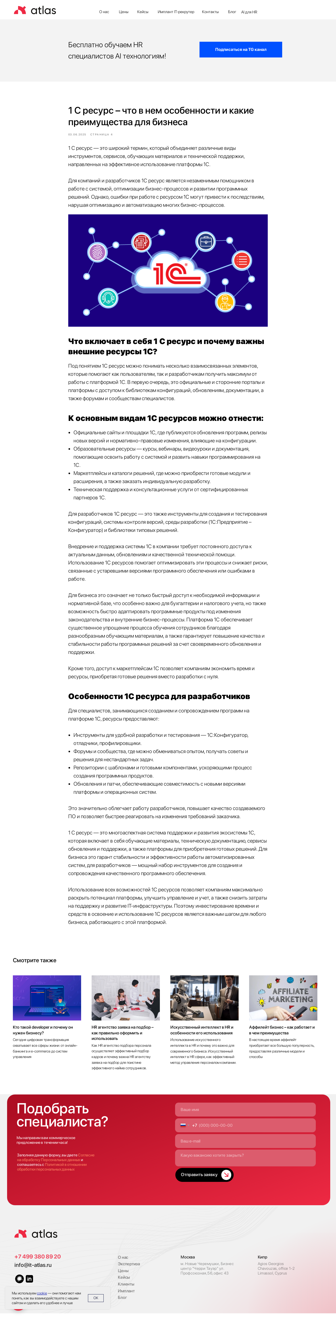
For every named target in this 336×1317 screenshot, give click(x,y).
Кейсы (142, 11)
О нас (104, 11)
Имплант (126, 1294)
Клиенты (126, 1287)
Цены (123, 11)
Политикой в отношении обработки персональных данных (51, 1171)
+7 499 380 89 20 (37, 1260)
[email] (245, 1145)
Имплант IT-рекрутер (176, 11)
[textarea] (245, 1161)
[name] (245, 1113)
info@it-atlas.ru (33, 1268)
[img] (35, 1237)
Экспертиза (129, 1267)
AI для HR (249, 12)
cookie (42, 1293)
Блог (232, 11)
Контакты (210, 11)
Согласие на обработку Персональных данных (55, 1161)
